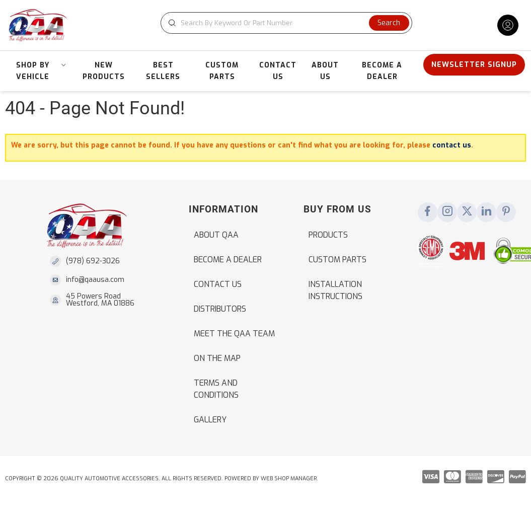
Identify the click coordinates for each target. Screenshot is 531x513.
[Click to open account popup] (507, 25)
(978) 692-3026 (93, 261)
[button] (286, 23)
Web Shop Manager (289, 478)
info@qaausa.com (95, 279)
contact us (451, 145)
